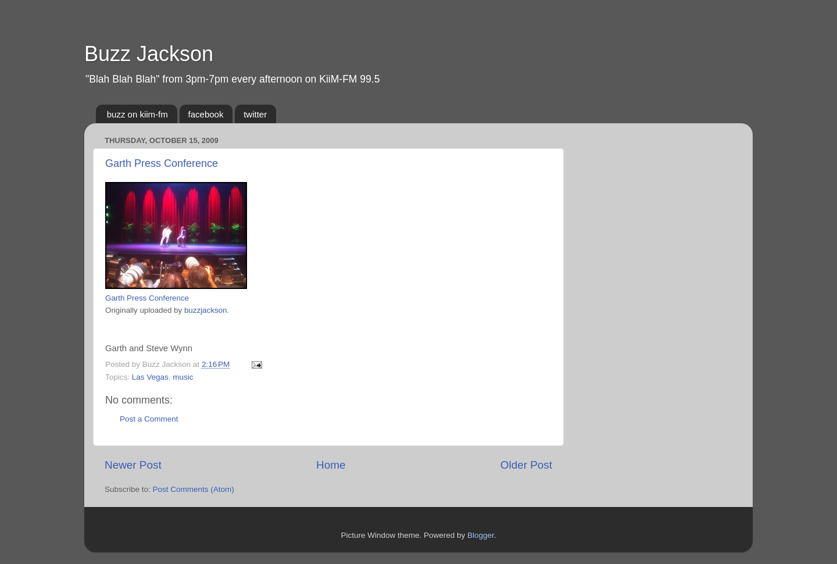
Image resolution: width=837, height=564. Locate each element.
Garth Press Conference (161, 163)
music (183, 377)
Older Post (526, 465)
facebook (206, 114)
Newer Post (133, 465)
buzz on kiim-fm (137, 114)
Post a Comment (149, 419)
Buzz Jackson (148, 54)
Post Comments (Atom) (193, 489)
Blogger (480, 535)
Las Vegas (150, 377)
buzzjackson (205, 310)
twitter (255, 114)
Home (330, 465)
